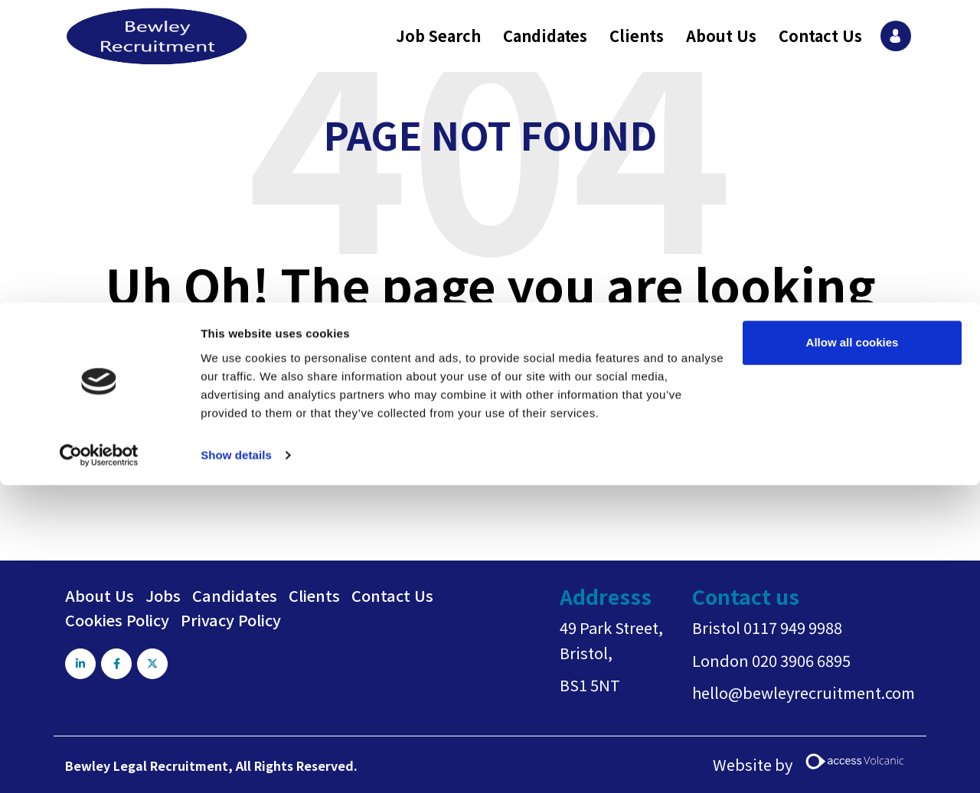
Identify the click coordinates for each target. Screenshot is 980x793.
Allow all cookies (852, 40)
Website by (814, 764)
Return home (522, 467)
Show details (236, 152)
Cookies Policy (117, 620)
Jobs (163, 595)
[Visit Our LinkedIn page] (80, 663)
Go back (428, 467)
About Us (99, 595)
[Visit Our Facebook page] (118, 663)
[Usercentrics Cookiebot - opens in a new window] (99, 152)
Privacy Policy (231, 620)
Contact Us (392, 595)
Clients (314, 595)
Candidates (234, 595)
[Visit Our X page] (155, 663)
